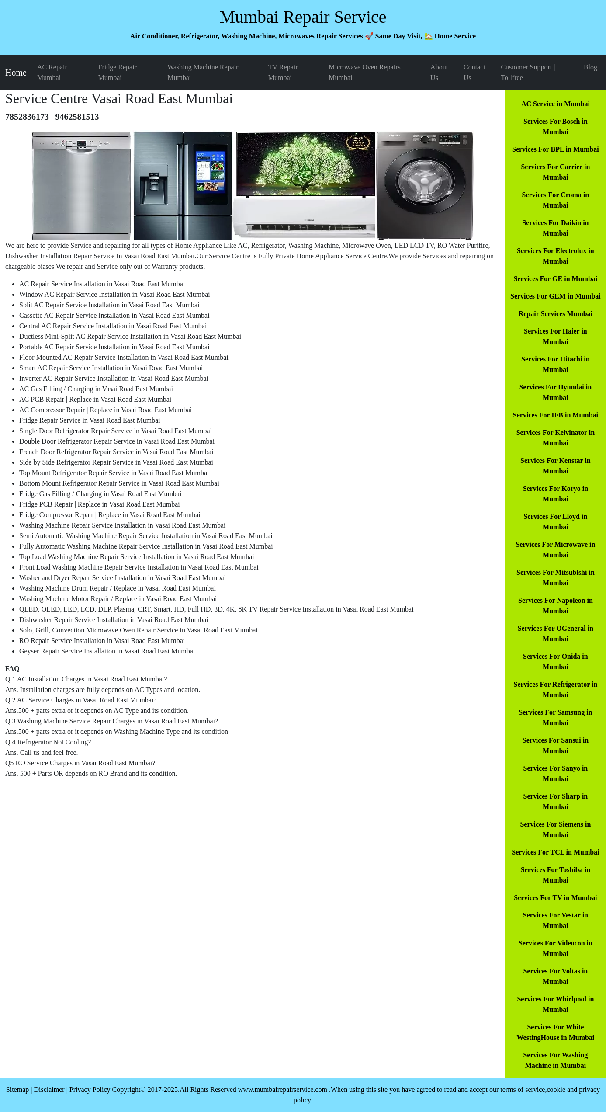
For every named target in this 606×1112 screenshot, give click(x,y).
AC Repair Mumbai (52, 72)
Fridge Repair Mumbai (117, 72)
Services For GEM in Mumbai (555, 296)
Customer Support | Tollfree (528, 72)
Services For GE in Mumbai (556, 278)
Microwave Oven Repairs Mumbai (364, 72)
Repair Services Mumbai (555, 313)
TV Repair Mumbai (283, 72)
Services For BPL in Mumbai (555, 149)
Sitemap (17, 1089)
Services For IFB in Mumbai (555, 415)
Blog (590, 67)
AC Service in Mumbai (555, 104)
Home (16, 72)
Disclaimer (49, 1089)
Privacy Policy (90, 1089)
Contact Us (474, 72)
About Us (439, 72)
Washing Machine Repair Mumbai (202, 72)
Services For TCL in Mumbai (555, 852)
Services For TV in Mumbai (555, 897)
